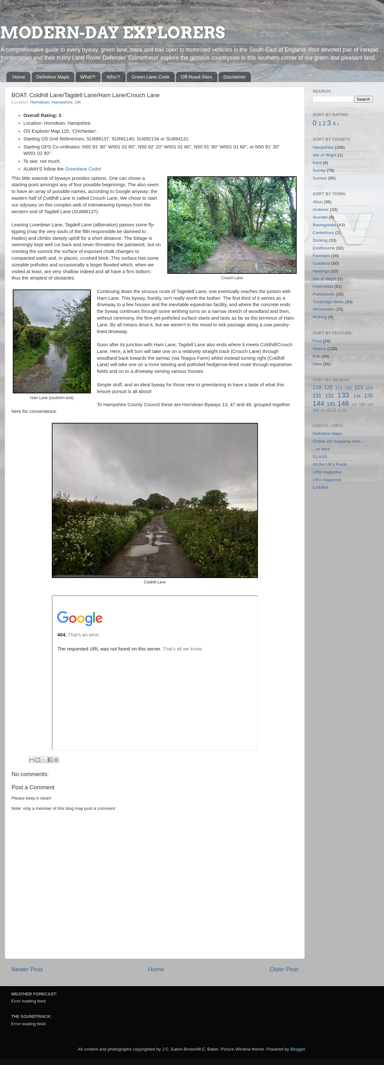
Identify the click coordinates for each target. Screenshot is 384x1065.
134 (357, 396)
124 (369, 387)
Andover (321, 209)
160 (316, 410)
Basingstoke (324, 224)
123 (358, 387)
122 (348, 387)
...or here (321, 449)
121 (338, 387)
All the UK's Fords (330, 464)
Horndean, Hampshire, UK (55, 102)
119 (317, 387)
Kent (317, 162)
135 (368, 395)
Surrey (319, 170)
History (319, 348)
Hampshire (323, 147)
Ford (317, 341)
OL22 (332, 410)
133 (343, 395)
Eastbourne (324, 248)
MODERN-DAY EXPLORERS (112, 32)
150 (362, 404)
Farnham (321, 255)
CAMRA (320, 487)
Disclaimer (234, 77)
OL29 (342, 410)
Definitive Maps (52, 77)
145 (331, 404)
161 (323, 410)
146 (343, 403)
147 (354, 405)
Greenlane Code (82, 169)
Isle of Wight (324, 155)
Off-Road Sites (196, 77)
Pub (316, 356)
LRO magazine (327, 479)
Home (18, 77)
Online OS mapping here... (338, 441)
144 (318, 403)
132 (329, 395)
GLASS (320, 456)
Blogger (297, 1049)
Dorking (320, 240)
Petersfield (323, 286)
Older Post (284, 969)
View (317, 364)
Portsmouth (324, 294)
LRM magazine (327, 472)
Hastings (321, 271)
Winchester (323, 309)
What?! (88, 77)
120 (328, 387)
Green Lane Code (151, 77)
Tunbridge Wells (328, 301)
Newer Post (27, 969)
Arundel (320, 217)
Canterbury (323, 232)
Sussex (320, 178)
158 (370, 405)
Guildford (321, 263)
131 (317, 395)
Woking (320, 316)
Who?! (113, 77)
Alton (318, 201)
